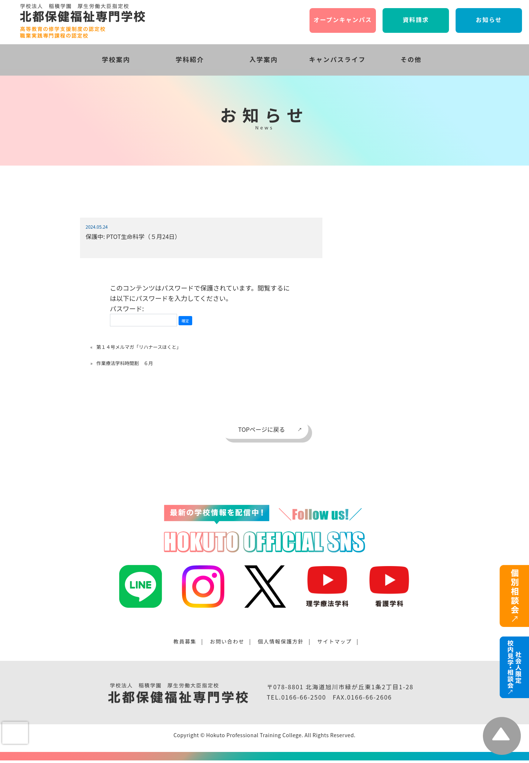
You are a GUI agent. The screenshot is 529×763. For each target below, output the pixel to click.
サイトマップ (334, 641)
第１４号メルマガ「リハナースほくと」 (138, 346)
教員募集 (184, 641)
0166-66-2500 (303, 697)
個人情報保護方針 (281, 641)
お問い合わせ (227, 641)
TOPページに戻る (261, 429)
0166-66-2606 (369, 697)
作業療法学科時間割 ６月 (124, 363)
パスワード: (143, 315)
